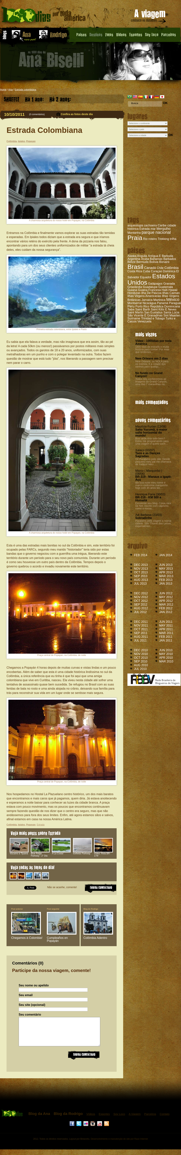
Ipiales (21, 141)
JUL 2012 (140, 612)
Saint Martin (135, 312)
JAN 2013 (165, 583)
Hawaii (172, 290)
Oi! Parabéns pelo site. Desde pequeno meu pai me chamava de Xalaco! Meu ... (153, 462)
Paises (81, 34)
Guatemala (165, 287)
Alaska (131, 255)
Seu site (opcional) (32, 1004)
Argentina (133, 258)
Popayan (30, 141)
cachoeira (150, 225)
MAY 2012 (166, 597)
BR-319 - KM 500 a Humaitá (148, 499)
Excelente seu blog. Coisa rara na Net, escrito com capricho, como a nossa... (153, 506)
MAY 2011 (166, 625)
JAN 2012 (165, 612)
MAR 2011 (166, 633)
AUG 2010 (141, 665)
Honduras (133, 293)
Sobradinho (143, 517)
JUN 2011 (165, 621)
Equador (146, 277)
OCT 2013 (141, 572)
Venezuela (144, 321)
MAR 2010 (166, 661)
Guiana (132, 290)
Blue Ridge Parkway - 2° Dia (40, 853)
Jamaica (147, 299)
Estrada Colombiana (44, 130)
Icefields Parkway (82, 852)
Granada (169, 283)
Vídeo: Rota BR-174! (103, 853)
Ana (10, 89)
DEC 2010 (141, 650)
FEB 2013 (165, 579)
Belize (131, 261)
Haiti (165, 290)
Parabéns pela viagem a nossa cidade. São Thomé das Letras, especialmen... (153, 523)
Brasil (135, 266)
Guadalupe (150, 287)
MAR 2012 (166, 604)
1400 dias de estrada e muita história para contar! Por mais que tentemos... (152, 349)
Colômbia (171, 268)
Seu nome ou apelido (34, 985)
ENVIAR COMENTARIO (100, 888)
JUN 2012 (165, 593)
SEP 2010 (140, 661)
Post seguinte (53, 909)
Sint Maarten (171, 315)
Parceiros (168, 34)
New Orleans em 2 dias (151, 358)
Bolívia (153, 261)
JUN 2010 (165, 650)
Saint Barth (142, 309)
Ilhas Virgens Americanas (144, 296)
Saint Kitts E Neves (163, 309)
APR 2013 (166, 572)
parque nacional (156, 232)
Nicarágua (149, 303)
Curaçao (156, 271)
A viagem (149, 17)
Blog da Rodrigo (68, 1119)
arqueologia (135, 225)
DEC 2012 (141, 593)
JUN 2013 (165, 564)
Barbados (169, 258)
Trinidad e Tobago (153, 318)
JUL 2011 (140, 640)
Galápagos (155, 283)
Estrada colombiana (25, 89)
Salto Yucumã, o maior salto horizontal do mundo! (151, 432)
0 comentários (37, 114)
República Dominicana (165, 306)
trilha (173, 238)
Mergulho (164, 229)
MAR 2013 (166, 576)
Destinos (95, 34)
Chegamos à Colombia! (26, 937)
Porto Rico (142, 306)
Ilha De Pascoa (151, 293)
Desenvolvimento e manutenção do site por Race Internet (119, 1144)
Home (3, 89)
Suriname (133, 318)
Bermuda (142, 261)
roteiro (152, 238)
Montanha (134, 232)
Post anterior (17, 909)
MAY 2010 (166, 654)
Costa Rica (134, 271)
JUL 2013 (140, 583)
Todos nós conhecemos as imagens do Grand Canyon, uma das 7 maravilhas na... (151, 381)
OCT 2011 (141, 629)
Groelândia (134, 287)
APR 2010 (166, 657)
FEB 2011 (165, 636)
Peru (131, 306)
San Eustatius (153, 312)
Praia (134, 237)
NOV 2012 (141, 597)
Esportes (135, 34)
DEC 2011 (141, 621)
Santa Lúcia (171, 312)
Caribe (162, 225)
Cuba (146, 271)
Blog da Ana (39, 1119)
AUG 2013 (141, 579)
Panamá (162, 303)
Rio (145, 238)
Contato (165, 1119)
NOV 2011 (141, 625)
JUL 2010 (140, 669)
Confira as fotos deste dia (77, 114)
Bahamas (156, 258)
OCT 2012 (141, 600)
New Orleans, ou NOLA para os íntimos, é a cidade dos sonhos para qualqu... (151, 364)
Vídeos (90, 1119)
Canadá (150, 268)
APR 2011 (166, 629)
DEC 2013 (141, 564)
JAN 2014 (165, 555)
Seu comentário (30, 1014)
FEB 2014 (140, 555)
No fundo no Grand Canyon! (149, 374)
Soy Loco (151, 34)
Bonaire (164, 261)
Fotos (109, 34)
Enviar (83, 1060)
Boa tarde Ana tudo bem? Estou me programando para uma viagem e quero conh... (151, 441)
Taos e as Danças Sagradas (147, 455)
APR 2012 (166, 600)
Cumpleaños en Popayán (57, 939)
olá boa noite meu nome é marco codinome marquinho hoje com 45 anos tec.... (151, 485)
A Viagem (135, 1119)
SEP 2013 (140, 576)
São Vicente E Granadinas (145, 315)
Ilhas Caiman (171, 293)
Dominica (169, 271)
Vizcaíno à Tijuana (19, 852)
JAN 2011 (165, 640)
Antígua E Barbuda (160, 255)
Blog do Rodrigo (90, 909)
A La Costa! (61, 852)
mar (153, 228)
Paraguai (175, 303)
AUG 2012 (141, 608)
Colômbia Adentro (95, 937)
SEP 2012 (140, 604)
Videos (121, 34)
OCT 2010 (141, 657)
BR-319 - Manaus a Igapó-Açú (153, 478)
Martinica (159, 299)
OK (165, 103)
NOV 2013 (141, 568)
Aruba (145, 258)
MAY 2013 (166, 568)
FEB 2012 (165, 608)
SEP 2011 (140, 633)
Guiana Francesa (149, 290)
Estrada (144, 228)
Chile (160, 267)
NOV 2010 (141, 654)
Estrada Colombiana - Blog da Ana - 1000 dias (43, 16)
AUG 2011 (141, 636)
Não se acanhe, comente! (62, 887)
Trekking (163, 238)
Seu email (26, 995)
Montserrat (134, 303)
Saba (130, 309)
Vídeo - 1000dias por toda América (153, 342)
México (172, 299)
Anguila (142, 255)
